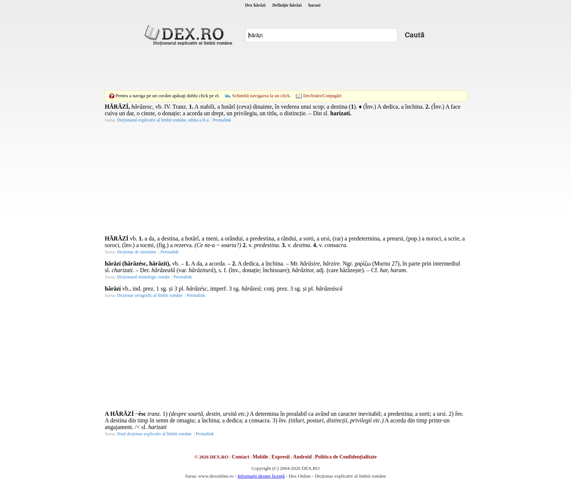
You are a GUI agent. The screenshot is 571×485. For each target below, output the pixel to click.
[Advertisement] (285, 68)
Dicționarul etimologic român (143, 277)
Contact (240, 457)
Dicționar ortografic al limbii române (150, 295)
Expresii (280, 457)
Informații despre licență (261, 476)
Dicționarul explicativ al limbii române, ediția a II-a (163, 120)
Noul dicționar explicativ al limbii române (154, 433)
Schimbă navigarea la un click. (261, 95)
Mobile (260, 457)
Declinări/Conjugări (322, 95)
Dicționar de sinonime (136, 251)
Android (302, 457)
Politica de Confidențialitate (346, 457)
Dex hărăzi (255, 5)
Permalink (222, 120)
